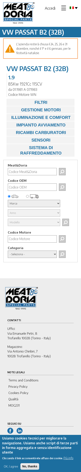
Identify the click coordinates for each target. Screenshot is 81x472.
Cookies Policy (18, 393)
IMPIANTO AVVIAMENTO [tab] (37, 125)
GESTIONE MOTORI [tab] (35, 110)
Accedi (50, 8)
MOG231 (14, 405)
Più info (68, 461)
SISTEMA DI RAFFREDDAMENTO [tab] (35, 150)
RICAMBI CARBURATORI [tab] (37, 132)
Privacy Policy (18, 386)
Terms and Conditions (23, 380)
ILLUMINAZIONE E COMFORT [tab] (40, 117)
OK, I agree (11, 469)
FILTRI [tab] (28, 102)
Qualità (13, 399)
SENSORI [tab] (29, 140)
